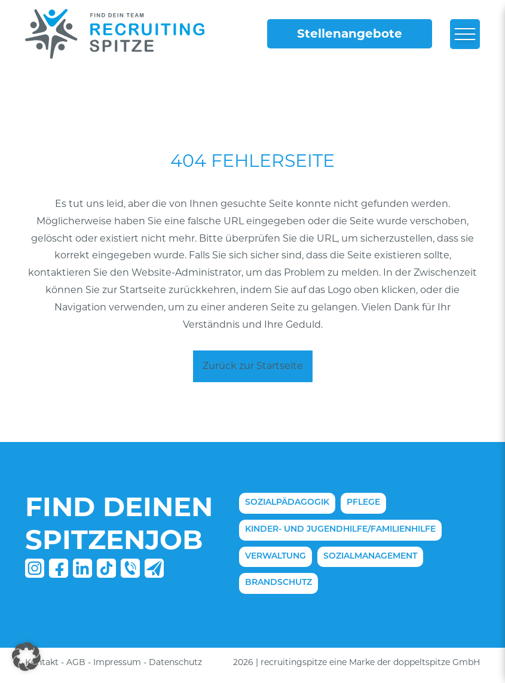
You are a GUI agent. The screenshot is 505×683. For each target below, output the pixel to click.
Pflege (363, 502)
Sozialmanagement (370, 556)
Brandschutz (278, 582)
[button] (26, 656)
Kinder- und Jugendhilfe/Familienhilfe (340, 529)
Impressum (117, 662)
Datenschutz (175, 662)
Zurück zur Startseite (253, 365)
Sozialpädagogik (287, 502)
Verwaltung (275, 556)
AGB (75, 662)
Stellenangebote (349, 33)
